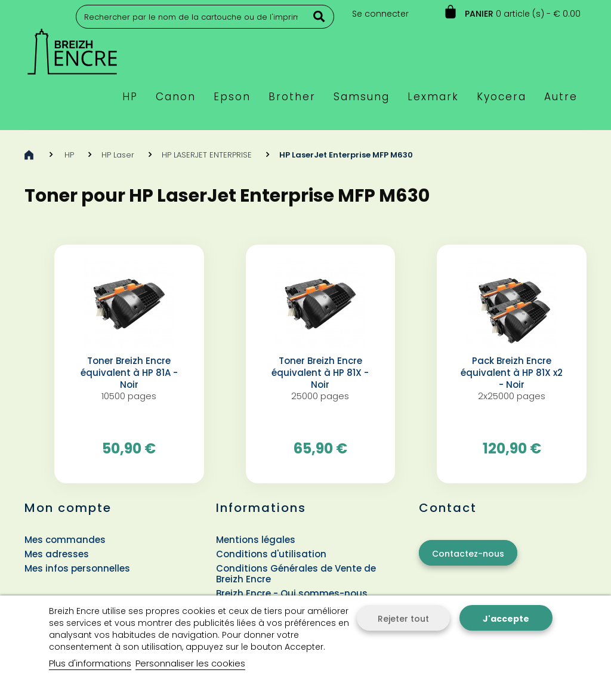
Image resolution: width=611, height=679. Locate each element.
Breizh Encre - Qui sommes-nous (292, 593)
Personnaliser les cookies (190, 663)
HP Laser (117, 155)
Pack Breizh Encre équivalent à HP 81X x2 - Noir (512, 373)
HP (69, 155)
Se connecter (380, 14)
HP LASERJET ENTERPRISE (207, 155)
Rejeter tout (403, 619)
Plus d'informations (90, 663)
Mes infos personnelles (77, 568)
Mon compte (68, 507)
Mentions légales (255, 539)
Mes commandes (65, 539)
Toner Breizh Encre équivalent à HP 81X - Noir (320, 373)
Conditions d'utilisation (271, 554)
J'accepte (506, 619)
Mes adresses (56, 554)
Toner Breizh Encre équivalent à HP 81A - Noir (129, 373)
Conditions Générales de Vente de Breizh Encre (296, 573)
